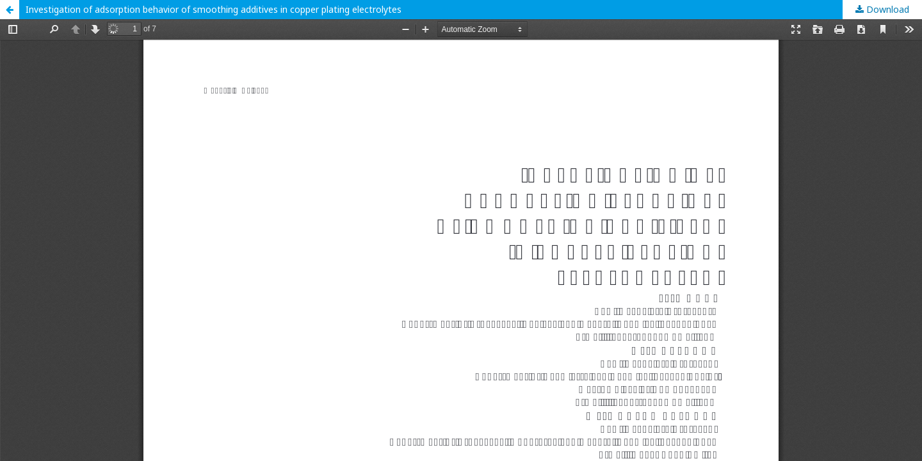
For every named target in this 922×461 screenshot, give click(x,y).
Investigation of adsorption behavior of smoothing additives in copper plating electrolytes (213, 9)
